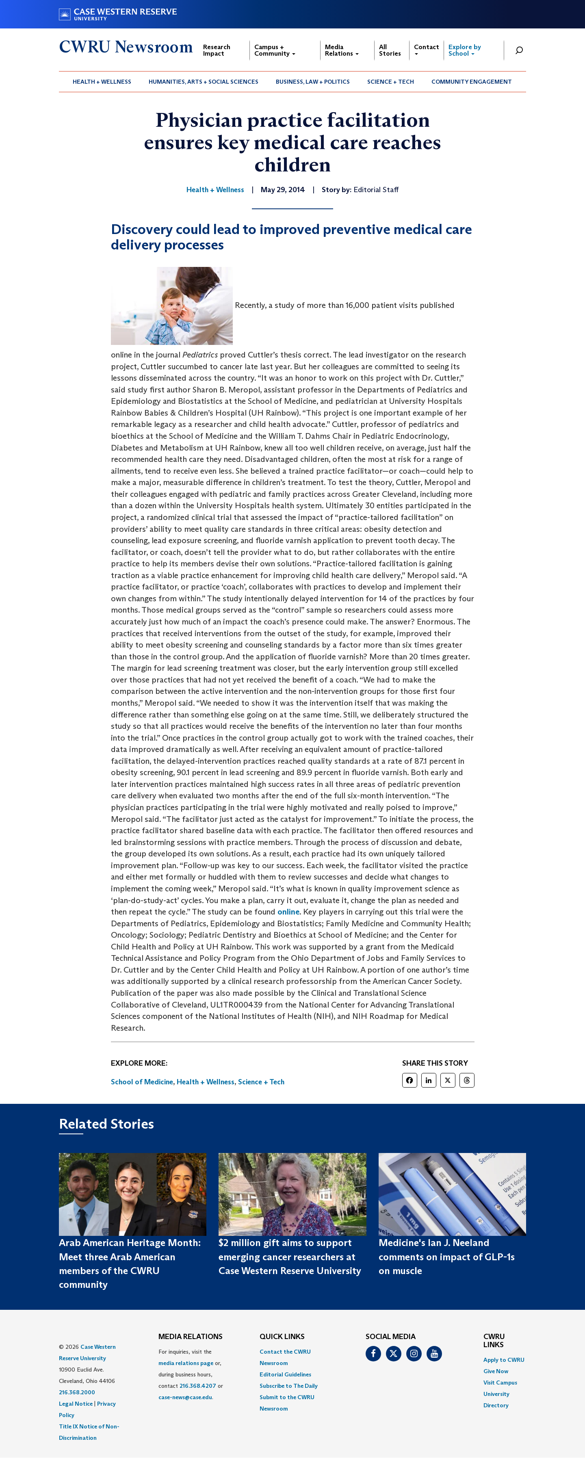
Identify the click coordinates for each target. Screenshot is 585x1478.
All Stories (390, 50)
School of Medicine (142, 1081)
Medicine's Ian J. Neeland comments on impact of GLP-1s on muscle (447, 1256)
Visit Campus (500, 1382)
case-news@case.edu (185, 1397)
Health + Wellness (102, 81)
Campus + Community (274, 50)
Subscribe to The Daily (289, 1385)
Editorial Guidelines (285, 1374)
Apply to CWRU (503, 1359)
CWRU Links (494, 1341)
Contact (426, 49)
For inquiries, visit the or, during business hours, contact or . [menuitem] (190, 1374)
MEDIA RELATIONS (190, 1337)
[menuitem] (102, 82)
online (288, 912)
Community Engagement (471, 81)
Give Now (495, 1371)
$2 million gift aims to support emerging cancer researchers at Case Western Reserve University (290, 1256)
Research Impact (216, 50)
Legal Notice (76, 1403)
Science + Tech (390, 81)
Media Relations (342, 50)
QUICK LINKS (282, 1337)
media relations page (185, 1363)
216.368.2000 (77, 1392)
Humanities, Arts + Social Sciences (203, 81)
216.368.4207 (198, 1385)
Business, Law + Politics (313, 81)
